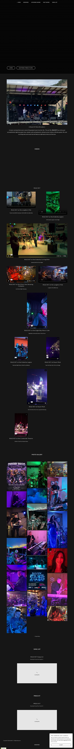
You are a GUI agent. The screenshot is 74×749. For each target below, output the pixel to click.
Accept (61, 744)
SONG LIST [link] (54, 2)
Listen (11, 67)
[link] (37, 659)
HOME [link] (19, 2)
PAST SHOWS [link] (46, 2)
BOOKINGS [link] (26, 2)
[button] (37, 636)
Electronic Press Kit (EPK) (26, 67)
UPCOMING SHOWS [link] (35, 2)
